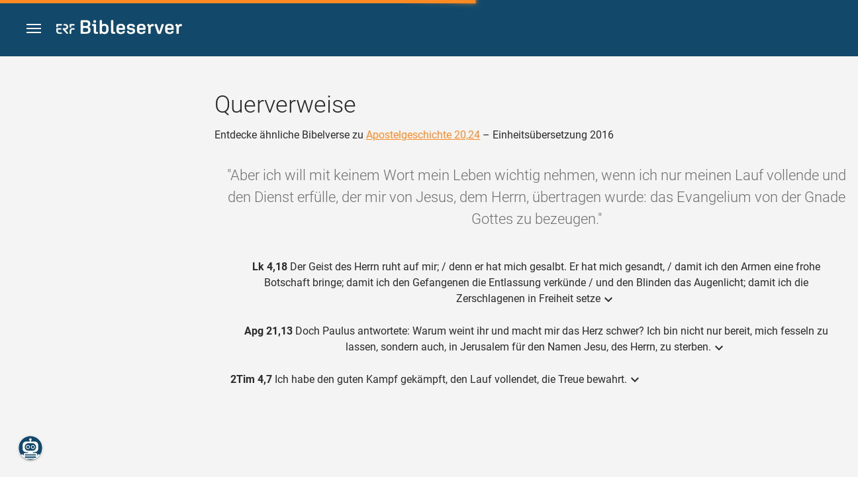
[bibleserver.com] (119, 29)
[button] (33, 29)
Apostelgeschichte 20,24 (423, 135)
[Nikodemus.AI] (30, 448)
